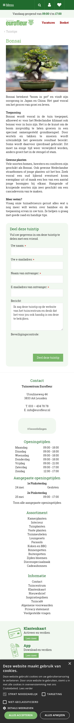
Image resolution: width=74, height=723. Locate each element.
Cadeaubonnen (37, 566)
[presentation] (41, 344)
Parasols (37, 542)
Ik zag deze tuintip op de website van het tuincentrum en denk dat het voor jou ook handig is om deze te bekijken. (37, 316)
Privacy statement (37, 609)
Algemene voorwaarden (37, 605)
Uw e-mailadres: (22, 259)
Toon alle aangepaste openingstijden (37, 503)
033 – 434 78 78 (38, 406)
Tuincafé (37, 601)
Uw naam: (18, 246)
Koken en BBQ (37, 546)
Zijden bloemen (37, 558)
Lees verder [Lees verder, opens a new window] (26, 688)
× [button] (69, 663)
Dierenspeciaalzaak (37, 562)
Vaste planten (37, 530)
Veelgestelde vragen (37, 613)
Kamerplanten (37, 518)
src (39, 5)
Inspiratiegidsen (37, 597)
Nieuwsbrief (37, 593)
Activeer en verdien (37, 633)
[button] (37, 708)
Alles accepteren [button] (21, 715)
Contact (37, 581)
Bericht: (16, 301)
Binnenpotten (37, 550)
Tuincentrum (37, 585)
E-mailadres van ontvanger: (30, 287)
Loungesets (37, 538)
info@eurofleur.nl (38, 410)
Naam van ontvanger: (26, 273)
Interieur (37, 522)
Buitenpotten (37, 554)
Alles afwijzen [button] (55, 715)
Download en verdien (38, 651)
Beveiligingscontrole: (25, 334)
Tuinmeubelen (37, 534)
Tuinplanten (37, 526)
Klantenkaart (37, 589)
